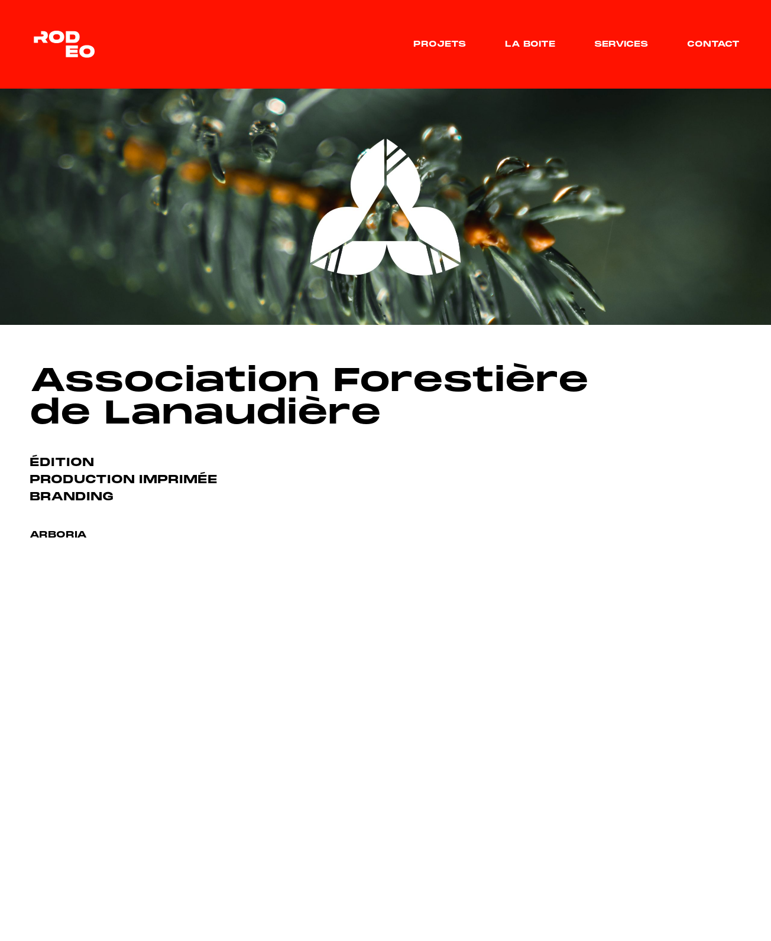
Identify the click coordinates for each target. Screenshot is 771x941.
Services (621, 44)
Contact (713, 44)
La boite (530, 44)
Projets (439, 44)
